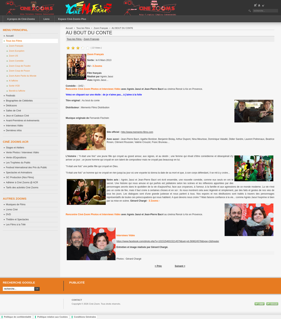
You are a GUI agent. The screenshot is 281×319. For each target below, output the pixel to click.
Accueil (69, 28)
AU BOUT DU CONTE (89, 32)
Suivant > (180, 266)
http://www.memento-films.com (137, 132)
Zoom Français (101, 28)
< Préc (158, 266)
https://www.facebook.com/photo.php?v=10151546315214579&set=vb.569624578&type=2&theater (167, 241)
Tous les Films (83, 28)
